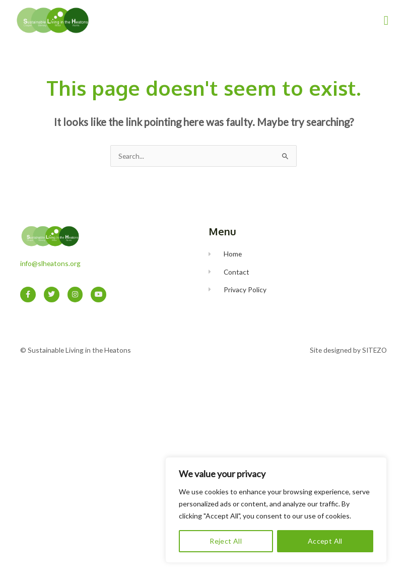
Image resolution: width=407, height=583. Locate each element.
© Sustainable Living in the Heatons (75, 350)
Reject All (226, 541)
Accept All (325, 541)
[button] (385, 20)
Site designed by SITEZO (348, 350)
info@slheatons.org (50, 263)
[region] (276, 510)
